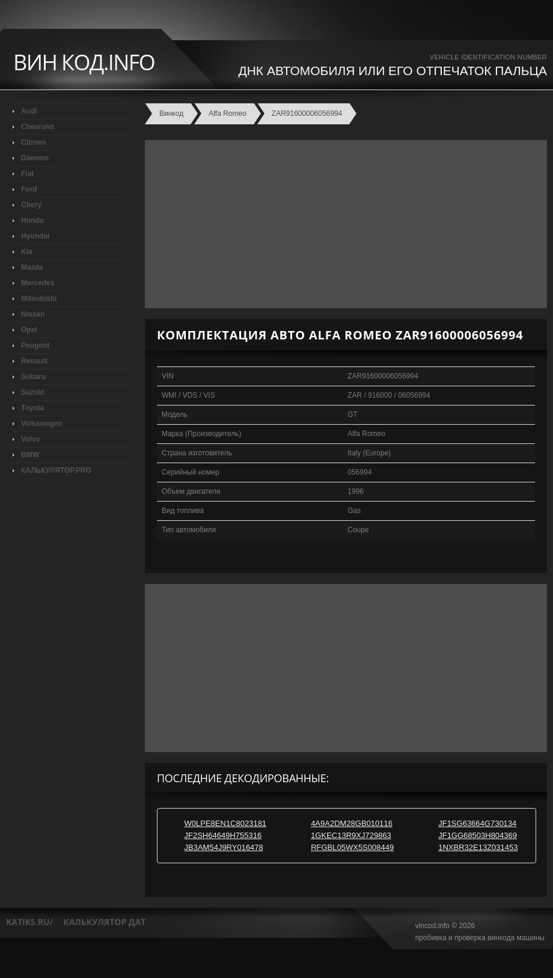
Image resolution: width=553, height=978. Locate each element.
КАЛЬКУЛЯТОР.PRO (56, 470)
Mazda (32, 267)
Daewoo (35, 158)
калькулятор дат (104, 922)
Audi (29, 111)
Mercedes (37, 283)
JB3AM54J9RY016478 (224, 847)
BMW (30, 455)
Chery (31, 205)
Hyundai (35, 236)
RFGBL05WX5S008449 (352, 847)
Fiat (27, 173)
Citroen (33, 142)
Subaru (33, 376)
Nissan (32, 314)
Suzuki (32, 392)
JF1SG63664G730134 (477, 823)
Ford (29, 189)
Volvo (30, 439)
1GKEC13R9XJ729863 (351, 835)
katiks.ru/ (29, 922)
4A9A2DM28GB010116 (352, 823)
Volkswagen (41, 423)
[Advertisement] (343, 224)
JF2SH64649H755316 (223, 835)
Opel (29, 330)
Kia (26, 252)
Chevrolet (37, 127)
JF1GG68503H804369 (477, 835)
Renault (34, 361)
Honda (32, 220)
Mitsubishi (39, 298)
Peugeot (35, 345)
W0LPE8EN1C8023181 (226, 823)
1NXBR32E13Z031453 (478, 847)
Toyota (32, 408)
